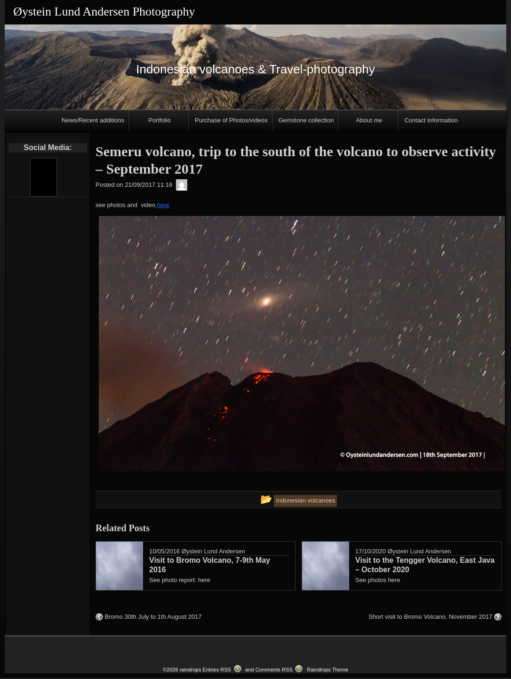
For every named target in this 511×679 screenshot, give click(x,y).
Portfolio (159, 120)
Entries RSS (217, 670)
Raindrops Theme (327, 670)
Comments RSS (274, 670)
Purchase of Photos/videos (231, 120)
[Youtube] (43, 177)
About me (369, 120)
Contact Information (430, 120)
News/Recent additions (93, 120)
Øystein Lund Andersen (213, 551)
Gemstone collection (306, 120)
